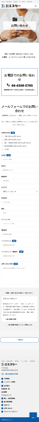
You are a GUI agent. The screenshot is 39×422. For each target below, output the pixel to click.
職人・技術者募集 (9, 398)
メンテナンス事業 (9, 382)
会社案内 (6, 386)
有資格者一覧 (5, 389)
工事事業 (6, 379)
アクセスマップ (6, 395)
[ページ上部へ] (33, 416)
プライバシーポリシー (11, 412)
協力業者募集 (8, 402)
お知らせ (6, 405)
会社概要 (4, 392)
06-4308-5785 (22, 85)
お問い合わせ (8, 408)
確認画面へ (19, 340)
